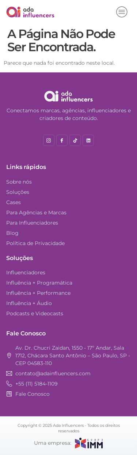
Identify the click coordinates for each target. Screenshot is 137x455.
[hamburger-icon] (122, 12)
